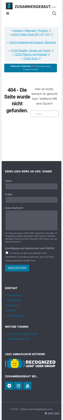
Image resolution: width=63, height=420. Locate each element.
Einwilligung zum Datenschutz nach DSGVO (30, 248)
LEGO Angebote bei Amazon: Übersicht (32, 42)
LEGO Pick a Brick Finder (22, 333)
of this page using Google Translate (30, 67)
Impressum (13, 295)
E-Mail (8, 194)
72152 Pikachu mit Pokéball (30, 54)
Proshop (43, 30)
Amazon (18, 30)
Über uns (12, 305)
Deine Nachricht (15, 208)
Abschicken (17, 268)
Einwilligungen (15, 315)
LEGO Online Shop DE (24, 34)
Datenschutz (14, 300)
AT (42, 34)
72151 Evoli (30, 58)
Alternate (30, 30)
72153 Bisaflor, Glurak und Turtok (30, 50)
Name (9, 181)
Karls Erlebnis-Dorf (18, 339)
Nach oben (52, 413)
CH (48, 34)
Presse (11, 310)
